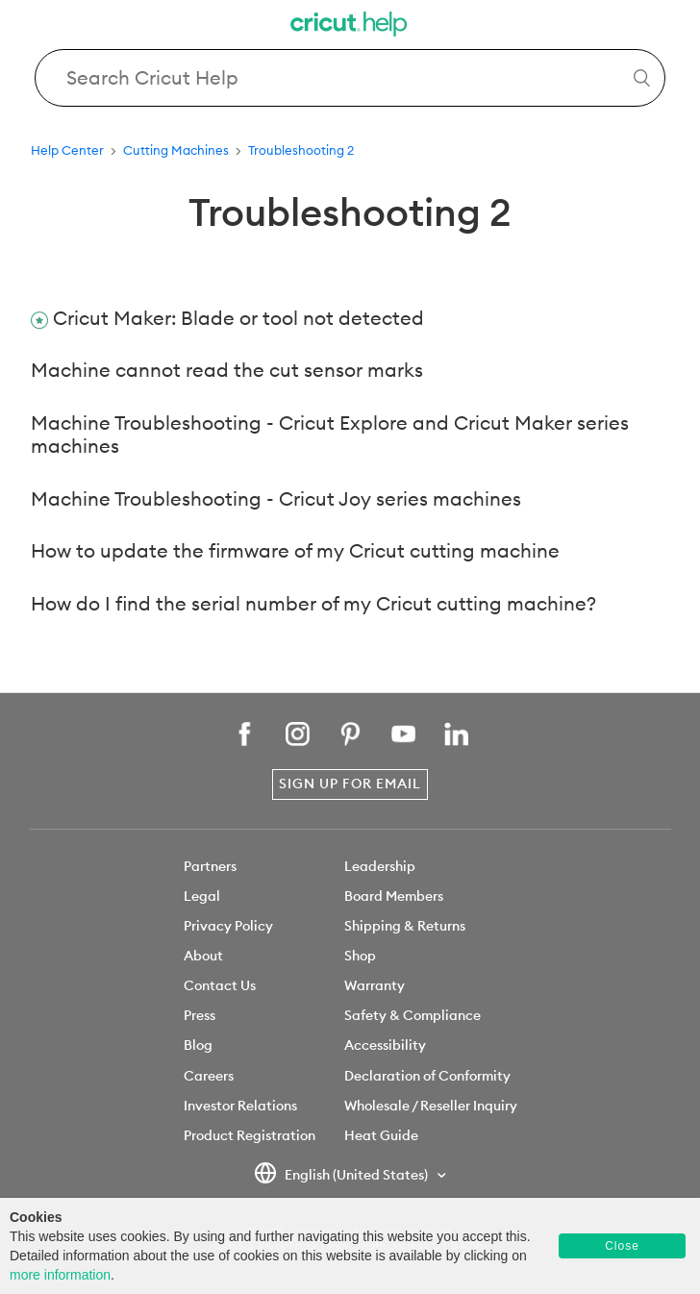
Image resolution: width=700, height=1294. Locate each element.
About (203, 955)
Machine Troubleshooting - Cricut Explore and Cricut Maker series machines (330, 435)
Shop (360, 955)
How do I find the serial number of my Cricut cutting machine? (313, 603)
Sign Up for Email (350, 783)
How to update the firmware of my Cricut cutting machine (295, 550)
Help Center (67, 150)
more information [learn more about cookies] (60, 1274)
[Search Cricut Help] (349, 78)
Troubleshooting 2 (301, 150)
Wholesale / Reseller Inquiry (430, 1105)
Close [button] (622, 1246)
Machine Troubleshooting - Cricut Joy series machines (276, 498)
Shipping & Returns (404, 925)
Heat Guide (381, 1135)
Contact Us (220, 985)
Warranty (374, 985)
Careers (209, 1075)
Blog (198, 1045)
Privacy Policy (228, 925)
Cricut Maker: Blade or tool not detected (238, 318)
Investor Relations (240, 1105)
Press (199, 1015)
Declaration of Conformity (427, 1075)
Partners (210, 866)
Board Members (393, 896)
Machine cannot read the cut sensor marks (227, 370)
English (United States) (342, 1175)
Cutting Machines (176, 150)
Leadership (379, 866)
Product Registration (249, 1135)
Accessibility (385, 1045)
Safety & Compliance (412, 1015)
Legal (202, 896)
